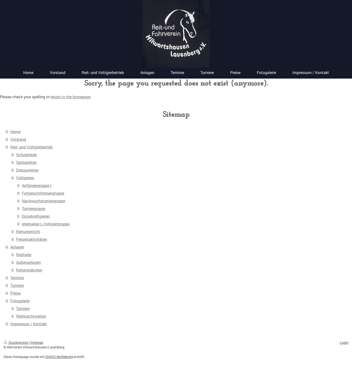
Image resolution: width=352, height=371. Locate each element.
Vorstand (18, 139)
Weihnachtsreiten (31, 316)
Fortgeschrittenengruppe (43, 193)
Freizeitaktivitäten (31, 239)
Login (344, 342)
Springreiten (26, 162)
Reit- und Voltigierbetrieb (31, 146)
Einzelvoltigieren (36, 216)
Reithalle (23, 254)
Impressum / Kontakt (28, 323)
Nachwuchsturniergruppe (43, 200)
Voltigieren (25, 177)
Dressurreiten (27, 170)
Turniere (17, 285)
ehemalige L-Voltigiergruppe (45, 223)
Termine (17, 277)
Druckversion (16, 342)
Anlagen (17, 246)
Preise (15, 293)
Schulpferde (26, 154)
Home (15, 131)
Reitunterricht (28, 231)
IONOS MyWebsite (59, 356)
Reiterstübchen (29, 269)
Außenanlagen (28, 262)
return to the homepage (70, 96)
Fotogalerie (20, 300)
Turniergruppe (33, 208)
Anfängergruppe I (36, 185)
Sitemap (37, 342)
